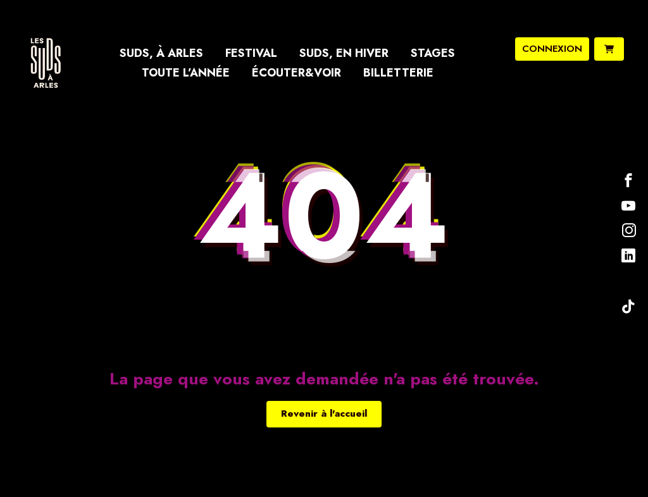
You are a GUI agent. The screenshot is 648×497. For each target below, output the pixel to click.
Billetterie (398, 72)
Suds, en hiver (344, 53)
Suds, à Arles (161, 53)
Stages (433, 53)
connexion (552, 49)
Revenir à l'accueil (324, 413)
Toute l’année (186, 72)
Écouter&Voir (296, 72)
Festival (251, 53)
